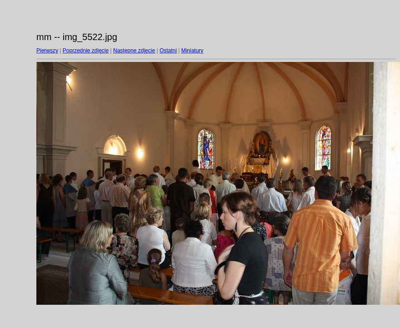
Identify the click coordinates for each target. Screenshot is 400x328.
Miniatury (192, 50)
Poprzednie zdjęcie (86, 50)
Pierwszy (47, 50)
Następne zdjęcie (134, 50)
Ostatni (168, 50)
